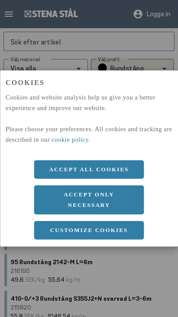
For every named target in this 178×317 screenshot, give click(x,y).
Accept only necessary (89, 199)
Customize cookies (89, 230)
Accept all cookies (89, 169)
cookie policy (70, 139)
